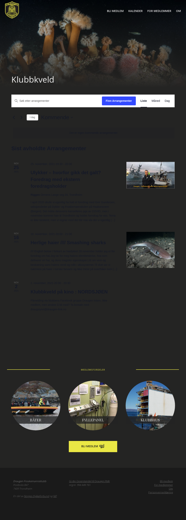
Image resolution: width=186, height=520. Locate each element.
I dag (32, 117)
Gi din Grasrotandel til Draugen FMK (89, 481)
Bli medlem (115, 11)
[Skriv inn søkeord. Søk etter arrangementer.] (57, 101)
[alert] (94, 132)
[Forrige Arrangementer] (13, 117)
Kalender (135, 11)
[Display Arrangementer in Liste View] (144, 101)
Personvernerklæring (160, 492)
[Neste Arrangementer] (21, 117)
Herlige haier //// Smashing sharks (68, 242)
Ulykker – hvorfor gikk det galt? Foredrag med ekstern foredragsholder (66, 179)
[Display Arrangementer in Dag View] (167, 101)
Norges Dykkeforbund (36, 496)
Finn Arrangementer (119, 100)
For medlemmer (159, 11)
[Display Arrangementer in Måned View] (156, 101)
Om (178, 11)
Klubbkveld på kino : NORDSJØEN (69, 291)
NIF (55, 496)
